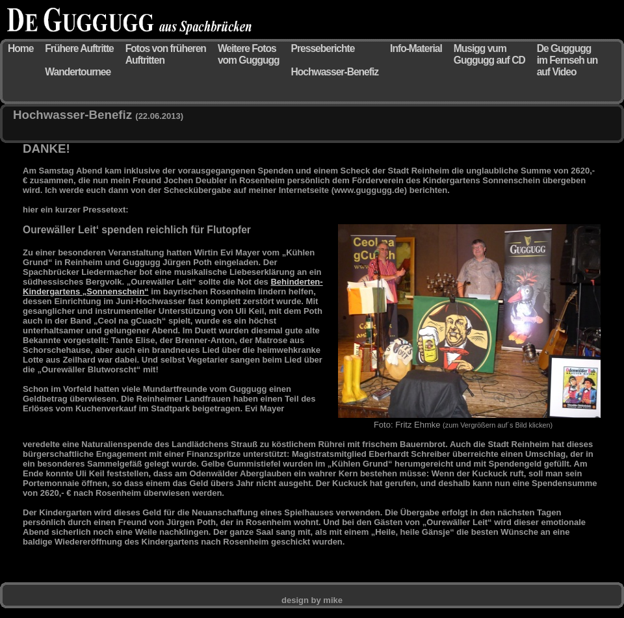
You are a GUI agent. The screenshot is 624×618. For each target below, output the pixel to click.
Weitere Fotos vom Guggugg (249, 54)
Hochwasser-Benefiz (335, 71)
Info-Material (416, 48)
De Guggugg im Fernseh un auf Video (567, 60)
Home (20, 48)
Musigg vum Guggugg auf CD (489, 54)
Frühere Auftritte (79, 48)
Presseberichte (323, 48)
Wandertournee (77, 71)
